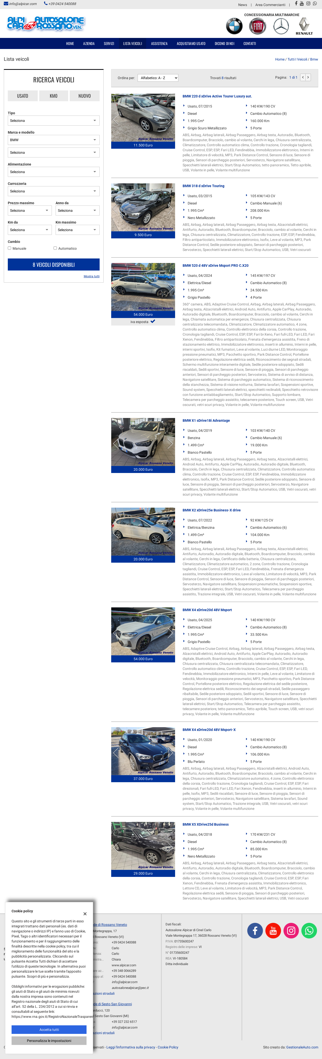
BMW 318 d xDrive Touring (203, 186)
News (242, 5)
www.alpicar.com (124, 965)
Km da (13, 222)
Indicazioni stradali (99, 993)
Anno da (62, 203)
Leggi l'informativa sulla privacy (130, 1047)
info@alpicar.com (22, 4)
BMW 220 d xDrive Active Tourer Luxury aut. (217, 96)
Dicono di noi (224, 43)
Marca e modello (21, 132)
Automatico (67, 248)
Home (70, 43)
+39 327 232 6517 (124, 1022)
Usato (22, 95)
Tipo (11, 113)
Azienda (88, 43)
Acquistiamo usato (191, 43)
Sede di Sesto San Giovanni (111, 1004)
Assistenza (159, 43)
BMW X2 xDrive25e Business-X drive (212, 510)
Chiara (116, 959)
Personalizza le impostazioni (49, 1041)
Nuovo (84, 95)
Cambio (14, 242)
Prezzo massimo (21, 203)
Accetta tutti (49, 1030)
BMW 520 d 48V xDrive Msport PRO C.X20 (216, 265)
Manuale (19, 248)
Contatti (250, 43)
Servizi (109, 43)
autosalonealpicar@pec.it (130, 988)
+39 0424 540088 (62, 4)
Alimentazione (19, 164)
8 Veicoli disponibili (54, 264)
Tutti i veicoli (297, 59)
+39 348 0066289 (124, 971)
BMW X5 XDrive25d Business (206, 824)
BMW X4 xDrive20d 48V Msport (207, 610)
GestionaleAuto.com (302, 1047)
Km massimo (66, 222)
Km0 (53, 95)
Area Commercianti (270, 5)
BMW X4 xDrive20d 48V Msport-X (209, 730)
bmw (314, 59)
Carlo (115, 948)
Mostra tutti (92, 276)
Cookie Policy (168, 1047)
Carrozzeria (17, 184)
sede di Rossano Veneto (108, 925)
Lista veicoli (132, 43)
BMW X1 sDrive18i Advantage (206, 420)
